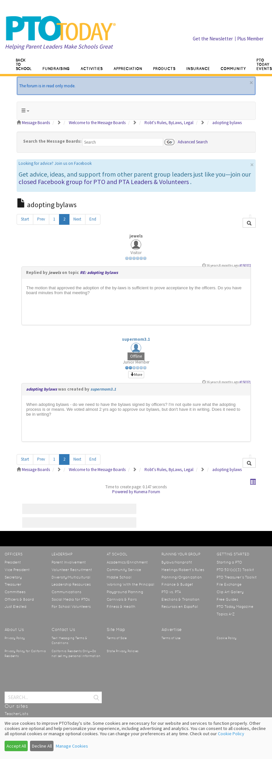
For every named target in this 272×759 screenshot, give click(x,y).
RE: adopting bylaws (99, 272)
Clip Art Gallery (230, 592)
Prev (41, 219)
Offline (136, 356)
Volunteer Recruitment (72, 570)
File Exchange (229, 584)
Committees (15, 592)
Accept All (16, 746)
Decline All (42, 746)
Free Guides (227, 599)
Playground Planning (125, 592)
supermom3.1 (136, 339)
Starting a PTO (229, 562)
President (13, 562)
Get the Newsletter (213, 39)
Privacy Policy (15, 638)
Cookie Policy (226, 638)
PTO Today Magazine (235, 607)
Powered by (122, 491)
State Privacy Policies (122, 651)
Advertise (171, 629)
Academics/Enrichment (127, 562)
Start (25, 219)
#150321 (245, 382)
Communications (66, 592)
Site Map (116, 629)
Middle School (119, 577)
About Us (14, 629)
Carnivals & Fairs (122, 599)
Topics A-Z (225, 614)
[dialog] (136, 738)
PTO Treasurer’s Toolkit (237, 577)
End (92, 219)
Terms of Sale (117, 638)
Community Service (124, 570)
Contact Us (63, 629)
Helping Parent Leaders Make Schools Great (59, 46)
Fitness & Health (121, 607)
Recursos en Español (179, 607)
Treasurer (13, 584)
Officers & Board (19, 599)
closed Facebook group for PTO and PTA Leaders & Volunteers (104, 182)
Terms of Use (170, 638)
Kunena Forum (147, 491)
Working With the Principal (130, 584)
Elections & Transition (180, 599)
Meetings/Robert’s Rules (182, 570)
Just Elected (15, 607)
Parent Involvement (69, 562)
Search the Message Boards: (52, 141)
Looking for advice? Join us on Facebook (55, 163)
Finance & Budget (177, 584)
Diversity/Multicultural (71, 577)
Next (77, 219)
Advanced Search (193, 141)
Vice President (17, 570)
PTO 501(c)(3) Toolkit (235, 570)
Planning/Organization (181, 577)
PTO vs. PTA (171, 592)
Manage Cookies (72, 746)
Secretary (13, 577)
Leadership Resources (71, 584)
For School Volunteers (71, 607)
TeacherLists (16, 713)
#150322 (245, 265)
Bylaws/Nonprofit (176, 562)
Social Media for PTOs (71, 599)
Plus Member (250, 39)
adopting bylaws (41, 389)
